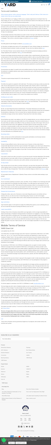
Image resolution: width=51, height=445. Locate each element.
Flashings (28, 347)
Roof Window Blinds (30, 350)
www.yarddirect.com (27, 43)
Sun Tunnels (29, 352)
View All (3, 379)
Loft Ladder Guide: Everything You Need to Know (36, 395)
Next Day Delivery (5, 357)
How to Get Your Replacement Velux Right (35, 391)
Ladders (28, 355)
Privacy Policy (33, 440)
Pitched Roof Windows (6, 347)
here (43, 48)
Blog (3, 389)
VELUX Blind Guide (6, 395)
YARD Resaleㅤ (4, 360)
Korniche (3, 369)
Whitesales (3, 376)
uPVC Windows (4, 350)
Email (29, 419)
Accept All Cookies (21, 443)
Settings (5, 443)
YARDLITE (28, 369)
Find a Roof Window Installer (32, 389)
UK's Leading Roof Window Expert (9, 1)
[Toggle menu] (2, 5)
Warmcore (3, 371)
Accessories (3, 355)
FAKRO (27, 366)
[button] (25, 408)
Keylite (27, 371)
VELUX (2, 366)
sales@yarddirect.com (38, 283)
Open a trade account (31, 398)
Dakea (27, 374)
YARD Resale (29, 357)
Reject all (11, 443)
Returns (32, 38)
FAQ (21, 419)
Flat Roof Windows (5, 352)
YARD (27, 376)
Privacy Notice (6, 308)
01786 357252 (46, 1)
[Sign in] (42, 4)
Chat (25, 419)
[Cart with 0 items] (49, 4)
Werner (2, 374)
